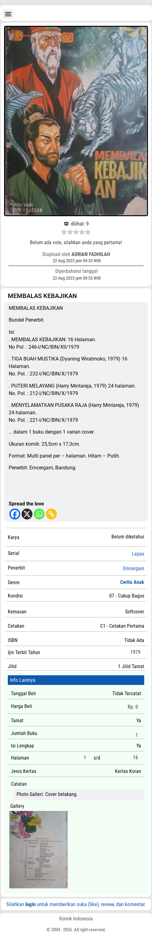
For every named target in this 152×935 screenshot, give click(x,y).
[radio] (64, 233)
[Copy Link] (51, 514)
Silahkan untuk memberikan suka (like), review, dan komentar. (76, 904)
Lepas (138, 553)
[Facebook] (14, 514)
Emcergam (133, 568)
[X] (27, 514)
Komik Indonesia (76, 919)
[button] (8, 14)
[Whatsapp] (39, 514)
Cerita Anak (132, 582)
